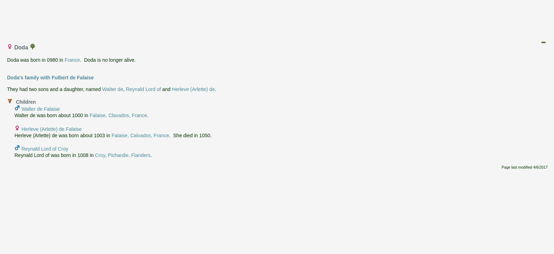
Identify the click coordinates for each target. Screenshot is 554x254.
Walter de (112, 89)
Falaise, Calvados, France (140, 135)
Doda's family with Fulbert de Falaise (50, 77)
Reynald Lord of (143, 89)
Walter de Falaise (41, 109)
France (72, 60)
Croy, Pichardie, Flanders (123, 155)
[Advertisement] (277, 19)
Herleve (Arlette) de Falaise (52, 129)
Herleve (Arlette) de (193, 89)
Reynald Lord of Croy (45, 149)
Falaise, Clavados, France (118, 115)
